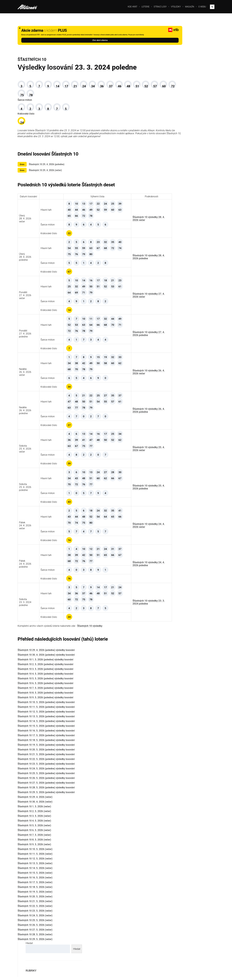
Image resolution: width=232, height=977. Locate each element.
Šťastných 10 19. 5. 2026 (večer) (35, 913)
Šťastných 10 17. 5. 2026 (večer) (35, 903)
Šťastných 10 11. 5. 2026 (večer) (35, 875)
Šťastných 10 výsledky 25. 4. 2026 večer (125, 470)
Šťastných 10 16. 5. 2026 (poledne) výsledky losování (46, 752)
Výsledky (176, 6)
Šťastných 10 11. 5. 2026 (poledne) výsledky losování (46, 728)
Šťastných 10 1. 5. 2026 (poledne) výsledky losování (45, 680)
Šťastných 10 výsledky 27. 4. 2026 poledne (125, 355)
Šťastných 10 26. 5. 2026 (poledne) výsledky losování (46, 799)
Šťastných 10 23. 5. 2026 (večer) (35, 932)
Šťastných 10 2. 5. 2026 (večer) (34, 832)
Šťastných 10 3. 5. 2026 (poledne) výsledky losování (45, 690)
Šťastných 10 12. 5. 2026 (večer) (35, 880)
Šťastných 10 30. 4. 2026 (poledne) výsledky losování (46, 676)
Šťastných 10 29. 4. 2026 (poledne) (46, 182)
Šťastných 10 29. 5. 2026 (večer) (35, 960)
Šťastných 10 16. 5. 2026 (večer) (35, 898)
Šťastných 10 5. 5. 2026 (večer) (34, 846)
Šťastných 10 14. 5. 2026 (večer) (35, 889)
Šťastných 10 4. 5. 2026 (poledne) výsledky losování (45, 695)
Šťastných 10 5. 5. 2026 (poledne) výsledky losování (45, 699)
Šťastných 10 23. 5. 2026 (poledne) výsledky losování (46, 785)
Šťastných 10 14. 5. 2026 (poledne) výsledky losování (46, 742)
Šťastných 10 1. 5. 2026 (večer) (34, 827)
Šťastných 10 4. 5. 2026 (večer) (34, 842)
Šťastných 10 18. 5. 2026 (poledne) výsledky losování (46, 761)
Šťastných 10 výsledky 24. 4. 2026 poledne (125, 585)
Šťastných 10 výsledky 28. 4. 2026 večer (125, 240)
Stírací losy (160, 6)
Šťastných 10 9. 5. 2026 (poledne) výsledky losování (45, 718)
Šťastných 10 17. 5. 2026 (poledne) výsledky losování (46, 756)
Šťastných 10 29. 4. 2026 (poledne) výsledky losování (46, 671)
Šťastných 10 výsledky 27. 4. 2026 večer (125, 316)
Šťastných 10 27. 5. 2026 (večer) (35, 951)
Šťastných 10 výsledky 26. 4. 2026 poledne (125, 431)
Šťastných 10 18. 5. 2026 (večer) (35, 908)
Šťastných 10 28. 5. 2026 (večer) (35, 955)
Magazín (189, 6)
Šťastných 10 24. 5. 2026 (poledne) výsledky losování (46, 789)
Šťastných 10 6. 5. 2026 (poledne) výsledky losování (45, 704)
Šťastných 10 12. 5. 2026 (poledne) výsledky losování (46, 733)
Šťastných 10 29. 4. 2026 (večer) (45, 188)
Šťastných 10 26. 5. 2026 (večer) (35, 946)
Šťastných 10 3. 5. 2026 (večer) (34, 837)
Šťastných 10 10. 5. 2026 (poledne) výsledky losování (46, 723)
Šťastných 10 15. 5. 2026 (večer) (35, 894)
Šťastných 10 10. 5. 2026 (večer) (35, 870)
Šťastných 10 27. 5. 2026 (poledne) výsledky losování (46, 804)
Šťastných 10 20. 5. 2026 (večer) (35, 917)
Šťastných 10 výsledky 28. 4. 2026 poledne (125, 278)
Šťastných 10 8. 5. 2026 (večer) (34, 861)
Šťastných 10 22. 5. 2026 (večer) (35, 927)
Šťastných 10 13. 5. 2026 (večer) (35, 884)
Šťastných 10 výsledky (89, 647)
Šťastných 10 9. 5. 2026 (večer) (34, 865)
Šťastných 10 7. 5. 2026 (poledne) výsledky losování (45, 709)
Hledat (161, 27)
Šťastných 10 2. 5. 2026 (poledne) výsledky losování (45, 685)
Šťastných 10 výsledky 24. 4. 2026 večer (125, 547)
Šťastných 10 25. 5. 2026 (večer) (35, 941)
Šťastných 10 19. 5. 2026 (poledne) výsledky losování (46, 766)
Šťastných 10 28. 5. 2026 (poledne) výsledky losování (46, 808)
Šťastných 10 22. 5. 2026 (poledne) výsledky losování (46, 780)
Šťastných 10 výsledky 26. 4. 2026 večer (125, 393)
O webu (202, 6)
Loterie (145, 6)
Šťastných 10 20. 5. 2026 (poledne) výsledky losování (46, 770)
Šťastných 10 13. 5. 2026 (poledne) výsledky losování (46, 737)
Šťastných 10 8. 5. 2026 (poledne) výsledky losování (45, 714)
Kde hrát (132, 6)
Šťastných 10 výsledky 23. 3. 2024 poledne (125, 623)
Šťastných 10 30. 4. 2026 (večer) (35, 823)
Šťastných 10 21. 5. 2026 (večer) (35, 922)
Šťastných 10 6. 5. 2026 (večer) (34, 851)
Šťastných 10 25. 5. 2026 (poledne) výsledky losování (46, 794)
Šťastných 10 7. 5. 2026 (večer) (34, 856)
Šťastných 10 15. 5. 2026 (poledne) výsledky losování (46, 747)
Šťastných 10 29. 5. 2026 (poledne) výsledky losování (46, 813)
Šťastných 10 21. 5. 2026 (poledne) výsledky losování (46, 775)
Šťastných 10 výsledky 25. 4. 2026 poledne (125, 508)
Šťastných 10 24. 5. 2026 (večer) (35, 936)
